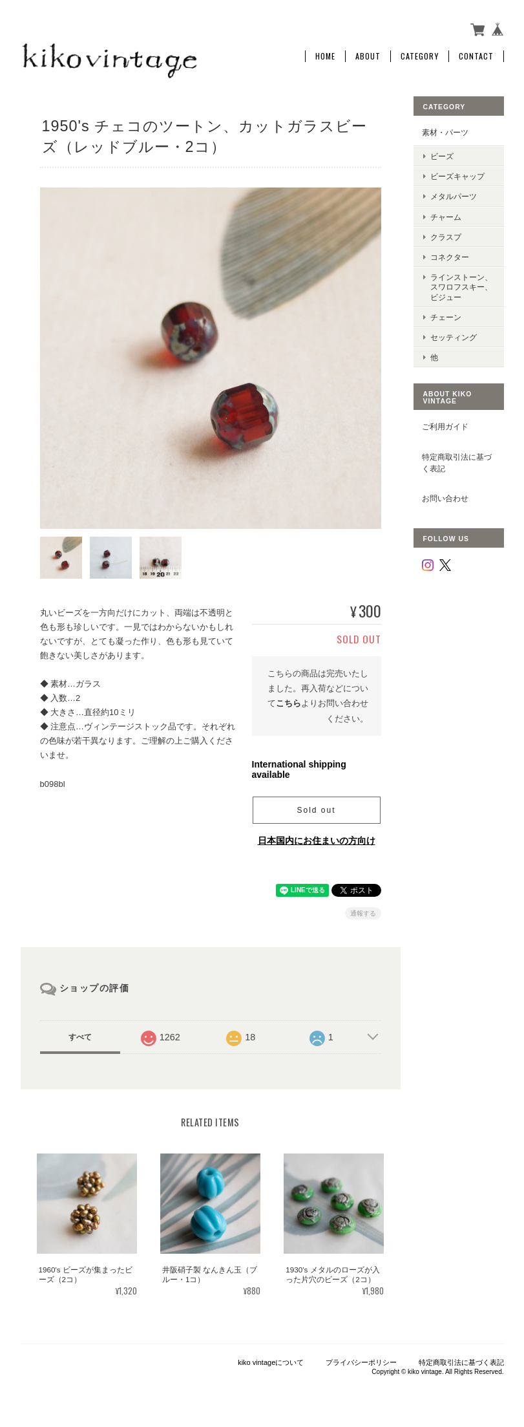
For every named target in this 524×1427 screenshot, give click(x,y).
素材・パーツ (445, 132)
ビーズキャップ (457, 176)
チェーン (445, 317)
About (368, 56)
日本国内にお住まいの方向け (316, 840)
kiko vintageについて (271, 1362)
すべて (80, 1037)
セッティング (453, 337)
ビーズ (442, 156)
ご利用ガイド (445, 426)
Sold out (316, 810)
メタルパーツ (453, 196)
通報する (363, 913)
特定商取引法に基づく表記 (457, 463)
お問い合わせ (445, 498)
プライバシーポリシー (361, 1362)
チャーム (445, 217)
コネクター (449, 257)
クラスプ (445, 237)
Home (325, 56)
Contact (476, 56)
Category (420, 56)
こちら (288, 703)
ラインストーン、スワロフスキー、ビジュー (461, 287)
